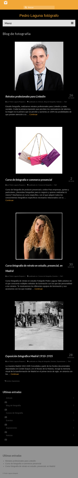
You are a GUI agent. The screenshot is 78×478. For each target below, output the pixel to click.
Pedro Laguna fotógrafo (39, 15)
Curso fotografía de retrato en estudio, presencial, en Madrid (30, 466)
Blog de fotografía (50, 102)
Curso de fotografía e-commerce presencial (23, 464)
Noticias (59, 102)
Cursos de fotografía (45, 185)
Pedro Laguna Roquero (17, 102)
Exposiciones (61, 361)
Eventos (55, 276)
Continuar (33, 114)
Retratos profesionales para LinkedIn (20, 461)
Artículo (40, 102)
